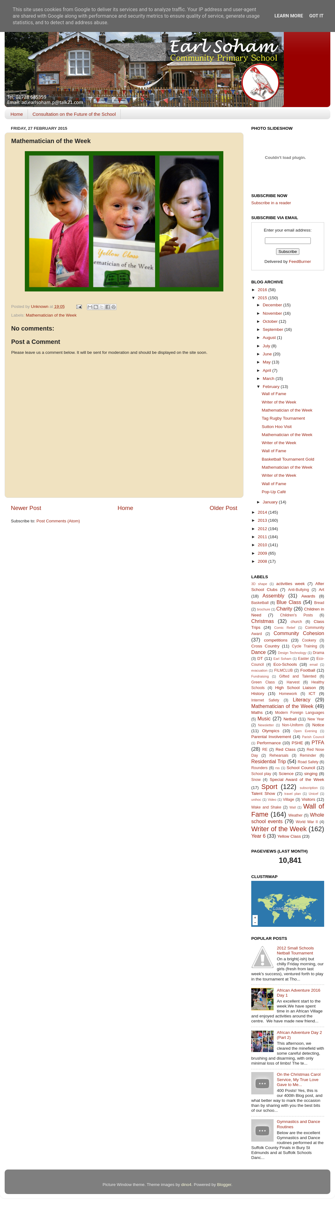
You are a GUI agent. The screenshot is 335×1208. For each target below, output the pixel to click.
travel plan (292, 794)
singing (311, 773)
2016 (263, 289)
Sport (269, 787)
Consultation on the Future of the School (74, 114)
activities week (290, 583)
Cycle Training (304, 646)
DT (260, 658)
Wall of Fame (274, 393)
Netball (290, 719)
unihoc (256, 799)
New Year (315, 719)
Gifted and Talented (297, 676)
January (271, 502)
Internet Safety (265, 700)
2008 (263, 561)
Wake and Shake (266, 807)
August (270, 337)
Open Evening (305, 731)
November (273, 313)
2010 (263, 545)
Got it (316, 16)
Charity (284, 608)
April (267, 370)
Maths (257, 712)
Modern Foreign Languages (299, 712)
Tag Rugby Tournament (283, 418)
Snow (256, 780)
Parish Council (313, 737)
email (314, 664)
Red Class (285, 749)
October (271, 321)
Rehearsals (278, 755)
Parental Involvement (271, 736)
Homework (288, 694)
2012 (263, 528)
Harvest (293, 682)
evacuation (259, 670)
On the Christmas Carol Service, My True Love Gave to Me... (298, 1079)
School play (261, 774)
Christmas (262, 621)
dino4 (186, 1184)
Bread (319, 603)
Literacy (301, 699)
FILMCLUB (283, 670)
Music (263, 718)
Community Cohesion (299, 633)
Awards (308, 596)
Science (286, 773)
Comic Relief (284, 627)
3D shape (259, 584)
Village (288, 799)
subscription (309, 788)
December (273, 305)
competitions (276, 640)
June (268, 354)
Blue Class (289, 602)
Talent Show (263, 793)
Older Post (223, 508)
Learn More (289, 16)
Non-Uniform (292, 725)
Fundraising (260, 676)
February (272, 386)
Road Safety (308, 762)
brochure (263, 609)
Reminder (308, 755)
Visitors (308, 799)
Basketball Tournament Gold (288, 459)
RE (265, 749)
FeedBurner (300, 261)
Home (17, 114)
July (267, 346)
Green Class (263, 682)
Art (321, 589)
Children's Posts (296, 615)
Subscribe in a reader (271, 203)
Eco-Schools (285, 664)
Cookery (309, 640)
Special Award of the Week (297, 779)
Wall (292, 807)
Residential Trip (268, 761)
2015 (263, 297)
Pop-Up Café (274, 491)
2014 (263, 512)
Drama (318, 653)
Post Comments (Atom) (58, 521)
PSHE (297, 743)
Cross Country (265, 646)
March (269, 378)
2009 (263, 553)
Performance (269, 743)
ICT (312, 693)
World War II (307, 822)
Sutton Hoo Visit (277, 426)
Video (272, 799)
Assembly (273, 595)
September (273, 329)
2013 (263, 520)
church (296, 622)
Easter (303, 658)
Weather (295, 815)
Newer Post (26, 508)
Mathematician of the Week (51, 315)
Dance (258, 652)
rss (277, 768)
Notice (318, 725)
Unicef (313, 794)
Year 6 (258, 836)
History (257, 693)
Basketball (260, 603)
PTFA (318, 742)
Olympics (270, 730)
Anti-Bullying (298, 590)
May (267, 362)
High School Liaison (295, 687)
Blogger (224, 1184)
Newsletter (266, 725)
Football (307, 670)
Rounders (259, 768)
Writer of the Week (279, 402)
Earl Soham (282, 658)
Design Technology (292, 653)
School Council (301, 767)
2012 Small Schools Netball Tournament (295, 950)
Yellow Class (289, 836)
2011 (263, 536)
